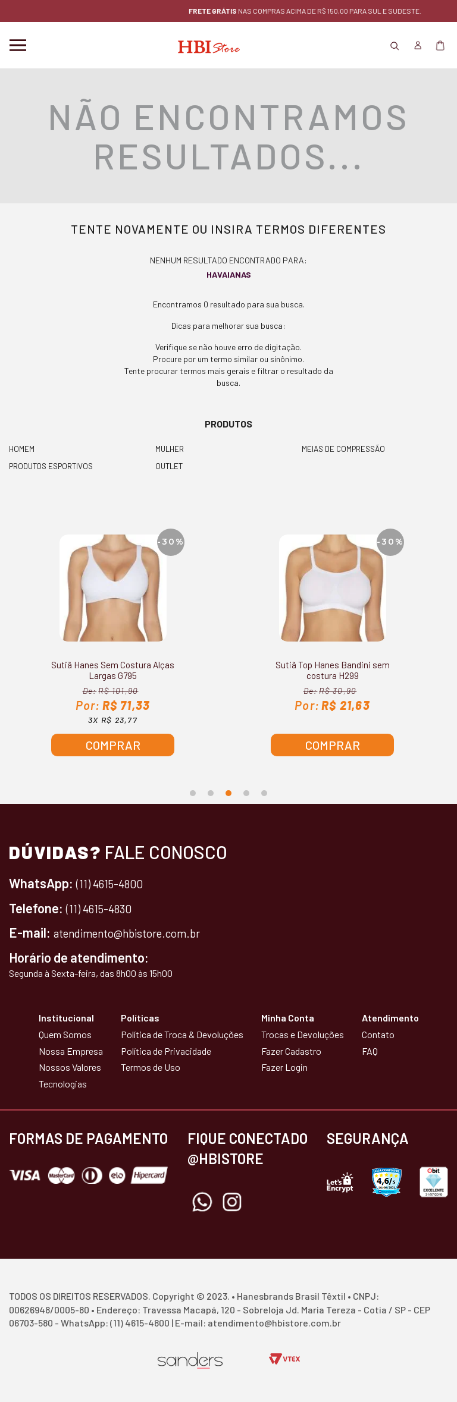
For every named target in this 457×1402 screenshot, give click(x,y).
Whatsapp (202, 1203)
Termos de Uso (150, 1068)
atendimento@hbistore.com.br (139, 933)
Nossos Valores (70, 1068)
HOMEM (22, 449)
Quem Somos (65, 1035)
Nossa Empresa (71, 1051)
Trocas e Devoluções (302, 1035)
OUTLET (170, 466)
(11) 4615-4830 (104, 908)
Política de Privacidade (166, 1051)
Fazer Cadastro (291, 1051)
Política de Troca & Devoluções (182, 1035)
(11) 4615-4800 (115, 884)
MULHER (170, 449)
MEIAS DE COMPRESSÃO (345, 449)
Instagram (232, 1203)
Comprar (113, 746)
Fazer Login (284, 1068)
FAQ (370, 1051)
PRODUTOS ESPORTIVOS (54, 466)
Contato (378, 1035)
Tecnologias (63, 1084)
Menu (18, 45)
